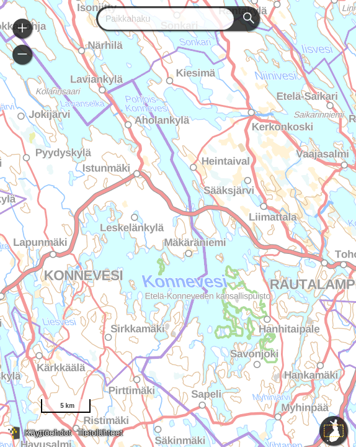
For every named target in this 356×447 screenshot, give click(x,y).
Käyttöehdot (48, 433)
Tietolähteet (100, 433)
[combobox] (160, 19)
